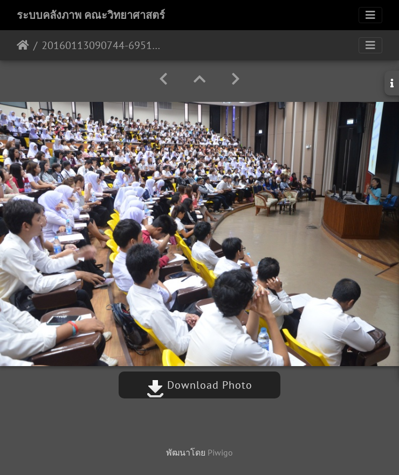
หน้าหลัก (23, 45)
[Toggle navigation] (370, 15)
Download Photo (199, 385)
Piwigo (220, 452)
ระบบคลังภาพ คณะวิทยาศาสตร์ (91, 15)
